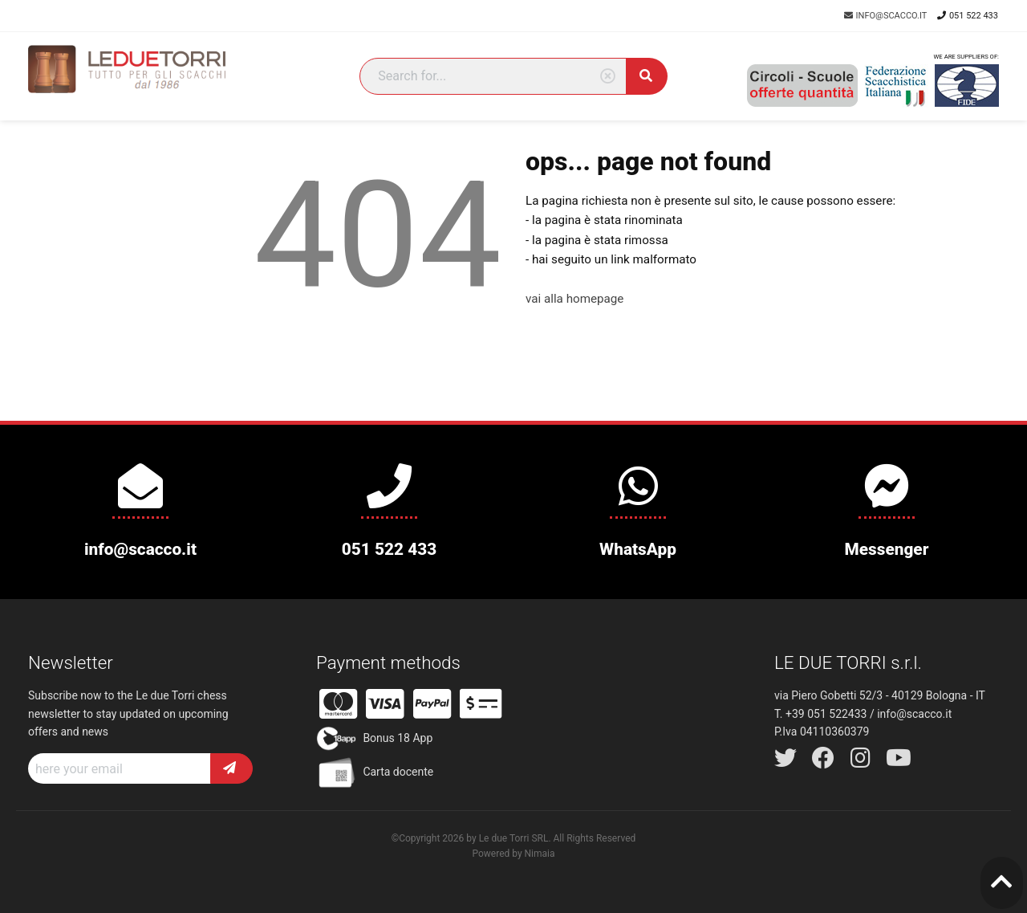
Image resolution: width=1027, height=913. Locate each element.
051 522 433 (967, 15)
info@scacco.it (886, 15)
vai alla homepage (574, 298)
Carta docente (374, 772)
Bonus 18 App (374, 739)
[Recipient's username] (119, 768)
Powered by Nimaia (513, 853)
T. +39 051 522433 (820, 713)
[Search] (493, 76)
